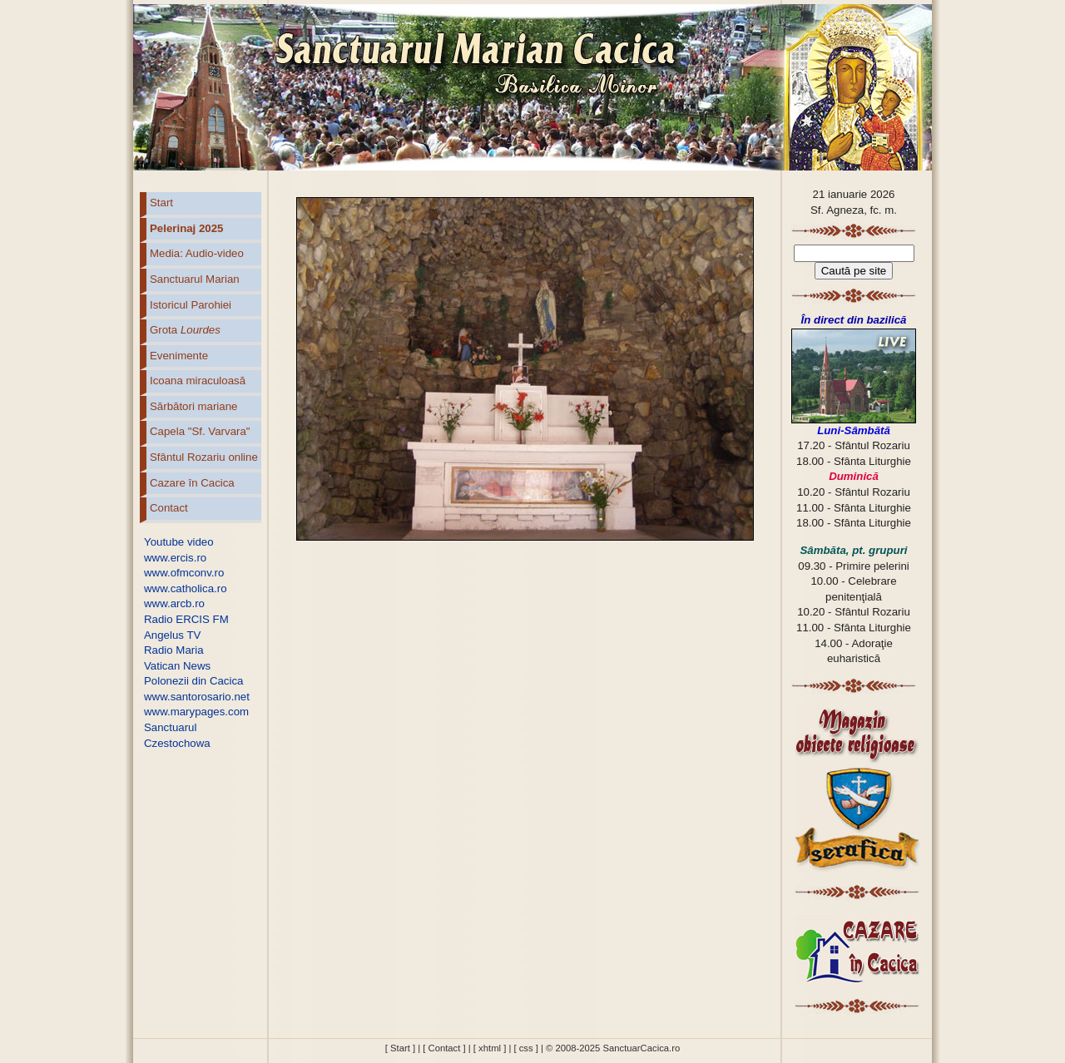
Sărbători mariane (193, 406)
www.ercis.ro (175, 557)
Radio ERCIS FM (186, 619)
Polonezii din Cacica (193, 681)
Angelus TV (172, 635)
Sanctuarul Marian (195, 279)
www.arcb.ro (174, 603)
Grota (185, 330)
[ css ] (525, 1048)
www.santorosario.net (197, 696)
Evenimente (179, 355)
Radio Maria (174, 650)
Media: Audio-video (197, 253)
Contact (169, 508)
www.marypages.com (196, 711)
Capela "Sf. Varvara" (200, 431)
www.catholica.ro (185, 588)
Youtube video (179, 542)
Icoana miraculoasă (197, 380)
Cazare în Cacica (192, 483)
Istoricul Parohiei (190, 305)
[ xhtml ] (489, 1048)
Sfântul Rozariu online (204, 457)
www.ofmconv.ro (184, 572)
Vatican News (177, 666)
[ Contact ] (444, 1048)
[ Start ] (400, 1048)
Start (161, 202)
